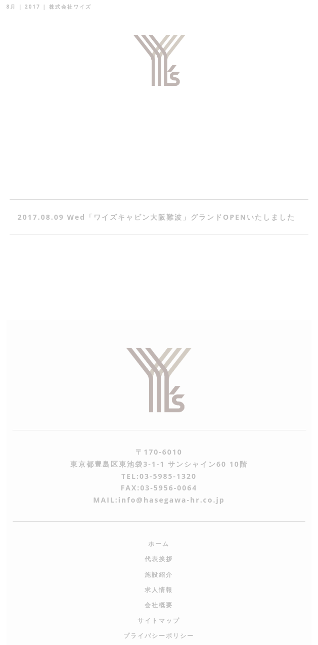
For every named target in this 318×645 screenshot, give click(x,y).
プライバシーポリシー (158, 635)
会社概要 (159, 605)
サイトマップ (159, 620)
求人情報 (159, 589)
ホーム (158, 543)
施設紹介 (159, 574)
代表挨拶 (159, 559)
